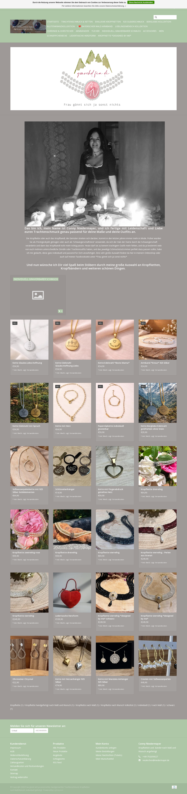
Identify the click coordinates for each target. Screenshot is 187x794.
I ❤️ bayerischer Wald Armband (95, 26)
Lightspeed (58, 790)
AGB (12, 751)
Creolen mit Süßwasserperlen (156, 679)
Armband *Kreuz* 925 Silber (155, 362)
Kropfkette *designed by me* (114, 35)
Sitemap (14, 773)
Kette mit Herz (63, 426)
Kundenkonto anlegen (106, 747)
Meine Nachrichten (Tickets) (109, 755)
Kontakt (14, 769)
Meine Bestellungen (105, 751)
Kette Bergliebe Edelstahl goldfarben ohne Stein (154, 427)
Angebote (57, 755)
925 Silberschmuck (133, 21)
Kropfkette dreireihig (152, 489)
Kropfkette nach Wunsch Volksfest (118, 705)
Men (161, 31)
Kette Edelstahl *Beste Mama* (114, 362)
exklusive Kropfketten (108, 21)
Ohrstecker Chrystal (23, 679)
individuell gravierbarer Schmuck (121, 31)
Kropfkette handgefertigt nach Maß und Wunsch (49, 705)
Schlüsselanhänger (65, 489)
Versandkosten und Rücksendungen (27, 766)
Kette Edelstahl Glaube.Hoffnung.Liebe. (67, 364)
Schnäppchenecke (57, 35)
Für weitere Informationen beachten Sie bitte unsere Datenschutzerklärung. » (94, 6)
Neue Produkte (60, 751)
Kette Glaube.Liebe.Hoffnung (27, 362)
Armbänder (82, 31)
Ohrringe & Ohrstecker (60, 31)
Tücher (95, 31)
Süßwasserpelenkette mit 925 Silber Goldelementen (28, 491)
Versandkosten (33, 370)
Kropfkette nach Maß (87, 705)
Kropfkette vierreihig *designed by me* (157, 617)
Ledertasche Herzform (83, 35)
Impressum (15, 747)
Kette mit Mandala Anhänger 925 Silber (113, 680)
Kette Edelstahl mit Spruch (26, 426)
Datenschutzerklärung (20, 758)
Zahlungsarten (17, 762)
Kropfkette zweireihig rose (26, 552)
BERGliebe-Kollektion (159, 21)
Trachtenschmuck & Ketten (77, 21)
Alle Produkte (59, 747)
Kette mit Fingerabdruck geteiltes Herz (110, 491)
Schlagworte (59, 758)
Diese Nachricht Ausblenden (141, 2)
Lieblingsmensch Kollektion (131, 26)
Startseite (53, 21)
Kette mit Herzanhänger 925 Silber (70, 680)
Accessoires (149, 31)
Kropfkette (16, 705)
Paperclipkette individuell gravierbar (111, 427)
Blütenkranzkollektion (61, 26)
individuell (144, 705)
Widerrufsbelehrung (19, 755)
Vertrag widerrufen (19, 777)
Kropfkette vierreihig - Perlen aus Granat (156, 554)
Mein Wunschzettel (105, 758)
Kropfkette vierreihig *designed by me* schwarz (114, 617)
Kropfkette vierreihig (109, 552)
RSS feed (57, 762)
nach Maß (158, 705)
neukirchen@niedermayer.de (156, 760)
